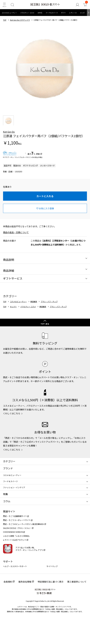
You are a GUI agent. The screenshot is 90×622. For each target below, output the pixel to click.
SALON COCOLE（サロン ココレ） (17, 528)
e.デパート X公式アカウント (14, 540)
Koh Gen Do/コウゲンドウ (20, 20)
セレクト (13, 307)
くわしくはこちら (11, 413)
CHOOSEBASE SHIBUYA (13, 532)
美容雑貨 (33, 302)
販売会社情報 (25, 581)
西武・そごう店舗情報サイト (15, 516)
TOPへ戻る (45, 324)
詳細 (38, 154)
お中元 (40, 13)
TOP (4, 20)
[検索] (12, 4)
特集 (5, 494)
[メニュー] (4, 4)
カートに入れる (45, 196)
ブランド (8, 468)
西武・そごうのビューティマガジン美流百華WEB (23, 524)
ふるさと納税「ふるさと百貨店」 (17, 536)
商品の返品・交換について (16, 232)
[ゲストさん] (77, 4)
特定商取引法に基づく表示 (51, 581)
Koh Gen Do (9, 131)
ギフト (63, 13)
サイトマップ (52, 566)
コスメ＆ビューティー (9, 13)
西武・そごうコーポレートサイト (17, 520)
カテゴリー (9, 461)
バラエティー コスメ (27, 13)
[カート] (84, 4)
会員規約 (8, 581)
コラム (6, 501)
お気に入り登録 (46, 208)
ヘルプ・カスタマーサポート (15, 566)
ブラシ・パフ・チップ (49, 302)
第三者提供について (77, 581)
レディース (73, 13)
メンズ (82, 13)
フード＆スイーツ (52, 13)
